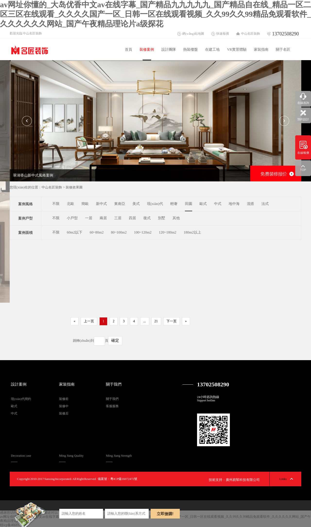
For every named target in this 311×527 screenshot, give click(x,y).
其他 (176, 218)
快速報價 (222, 33)
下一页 (171, 321)
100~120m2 (142, 232)
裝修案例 (146, 49)
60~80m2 (97, 232)
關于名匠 (283, 49)
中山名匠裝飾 (250, 33)
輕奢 (174, 204)
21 (156, 321)
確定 (115, 340)
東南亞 (119, 204)
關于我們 (113, 384)
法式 (265, 204)
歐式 (203, 204)
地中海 (234, 204)
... (144, 321)
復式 (147, 218)
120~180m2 (167, 232)
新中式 (101, 204)
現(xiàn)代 (155, 204)
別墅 (161, 218)
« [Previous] (74, 321)
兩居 (103, 218)
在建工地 (212, 49)
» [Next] (186, 321)
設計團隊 (168, 49)
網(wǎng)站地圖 (193, 33)
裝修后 (64, 413)
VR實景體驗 (237, 49)
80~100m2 (119, 232)
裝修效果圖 (74, 187)
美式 (136, 204)
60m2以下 (74, 232)
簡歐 (85, 204)
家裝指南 (261, 49)
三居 (117, 218)
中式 (217, 204)
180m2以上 (192, 232)
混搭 (250, 204)
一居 (88, 218)
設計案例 (18, 384)
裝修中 (64, 406)
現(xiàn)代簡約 (21, 399)
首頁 (128, 49)
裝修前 (64, 399)
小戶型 (72, 218)
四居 (132, 218)
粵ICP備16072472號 (123, 479)
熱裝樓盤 (190, 49)
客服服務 (112, 406)
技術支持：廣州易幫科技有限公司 (234, 480)
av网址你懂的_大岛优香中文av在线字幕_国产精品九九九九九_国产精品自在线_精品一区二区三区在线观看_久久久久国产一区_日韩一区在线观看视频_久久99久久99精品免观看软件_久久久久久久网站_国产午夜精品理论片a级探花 (155, 14)
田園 (188, 204)
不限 (56, 204)
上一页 (89, 321)
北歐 (70, 204)
